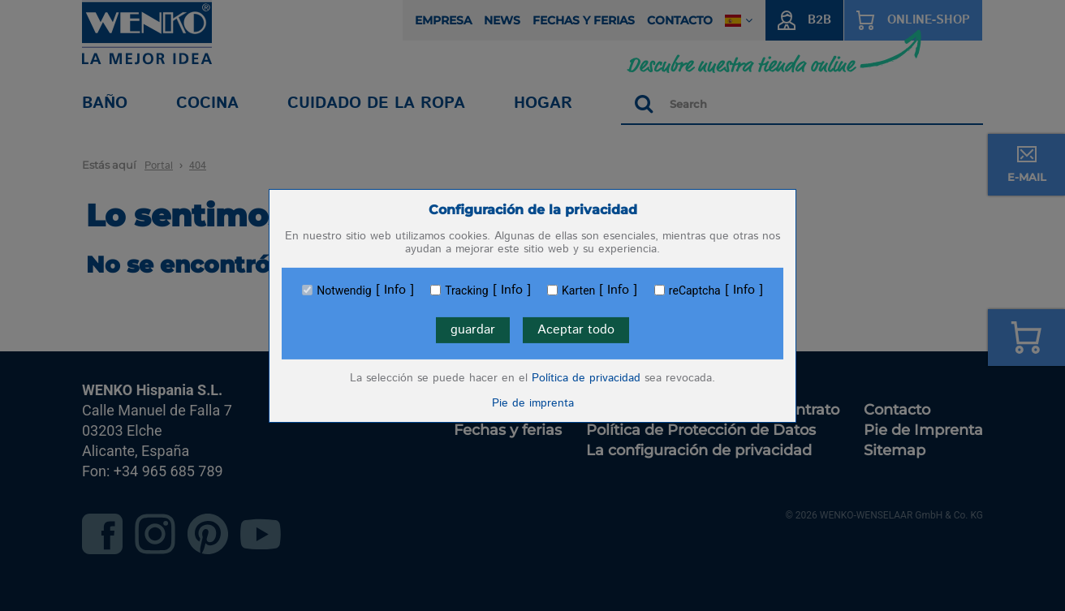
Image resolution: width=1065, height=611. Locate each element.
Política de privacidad (586, 378)
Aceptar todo (575, 330)
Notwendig (344, 290)
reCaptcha (695, 290)
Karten (578, 290)
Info (395, 290)
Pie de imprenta (533, 403)
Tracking (466, 290)
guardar (473, 330)
